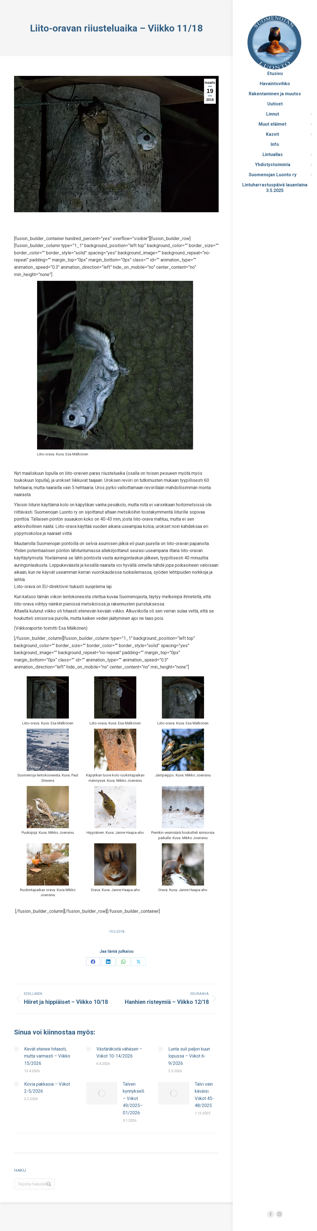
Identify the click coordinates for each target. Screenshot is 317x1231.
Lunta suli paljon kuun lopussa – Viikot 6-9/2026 (189, 1056)
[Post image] (16, 1049)
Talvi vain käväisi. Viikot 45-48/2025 (204, 1094)
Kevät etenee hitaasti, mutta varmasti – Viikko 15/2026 (47, 1056)
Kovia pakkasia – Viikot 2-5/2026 (47, 1087)
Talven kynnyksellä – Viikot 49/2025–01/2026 (134, 1098)
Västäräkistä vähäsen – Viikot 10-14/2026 (119, 1052)
